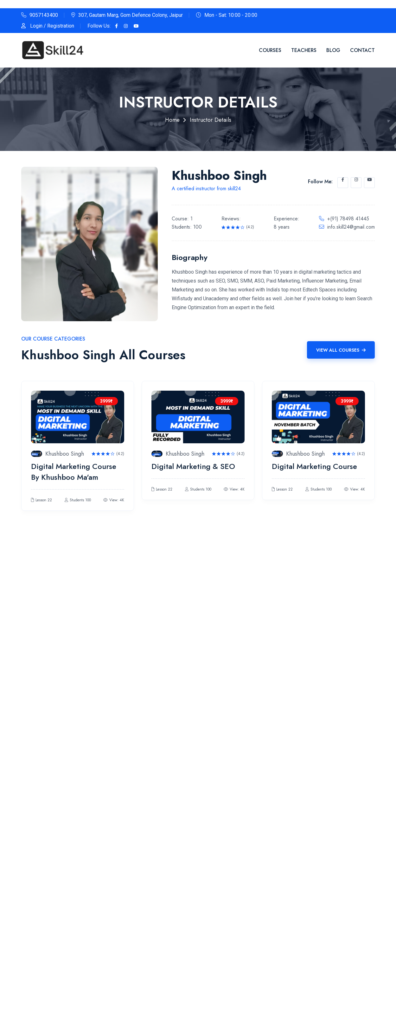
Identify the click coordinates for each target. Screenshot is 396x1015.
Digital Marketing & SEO (193, 466)
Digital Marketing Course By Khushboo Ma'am (73, 472)
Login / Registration (52, 26)
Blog (333, 50)
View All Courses (341, 350)
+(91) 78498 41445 (348, 218)
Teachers (303, 50)
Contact (362, 50)
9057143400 (43, 15)
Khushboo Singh (64, 454)
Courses (270, 50)
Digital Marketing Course (314, 466)
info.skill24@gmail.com (351, 227)
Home (172, 120)
